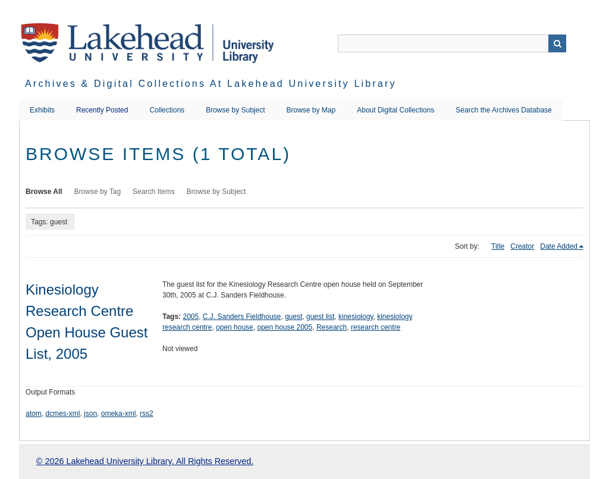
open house (234, 327)
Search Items (154, 191)
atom (34, 413)
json (90, 413)
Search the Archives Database (503, 110)
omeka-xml (118, 413)
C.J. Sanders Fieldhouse (242, 316)
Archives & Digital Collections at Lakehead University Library (211, 84)
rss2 (146, 413)
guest (293, 316)
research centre (375, 327)
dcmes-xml (62, 413)
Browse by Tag (97, 191)
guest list (320, 316)
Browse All (44, 191)
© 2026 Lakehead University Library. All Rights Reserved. (144, 461)
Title (497, 246)
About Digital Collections (395, 110)
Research (331, 327)
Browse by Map (311, 110)
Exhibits (42, 110)
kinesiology (355, 316)
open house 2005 (284, 327)
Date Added (558, 246)
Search (557, 43)
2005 (191, 316)
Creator (522, 246)
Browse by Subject (235, 110)
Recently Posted (102, 110)
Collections (166, 110)
